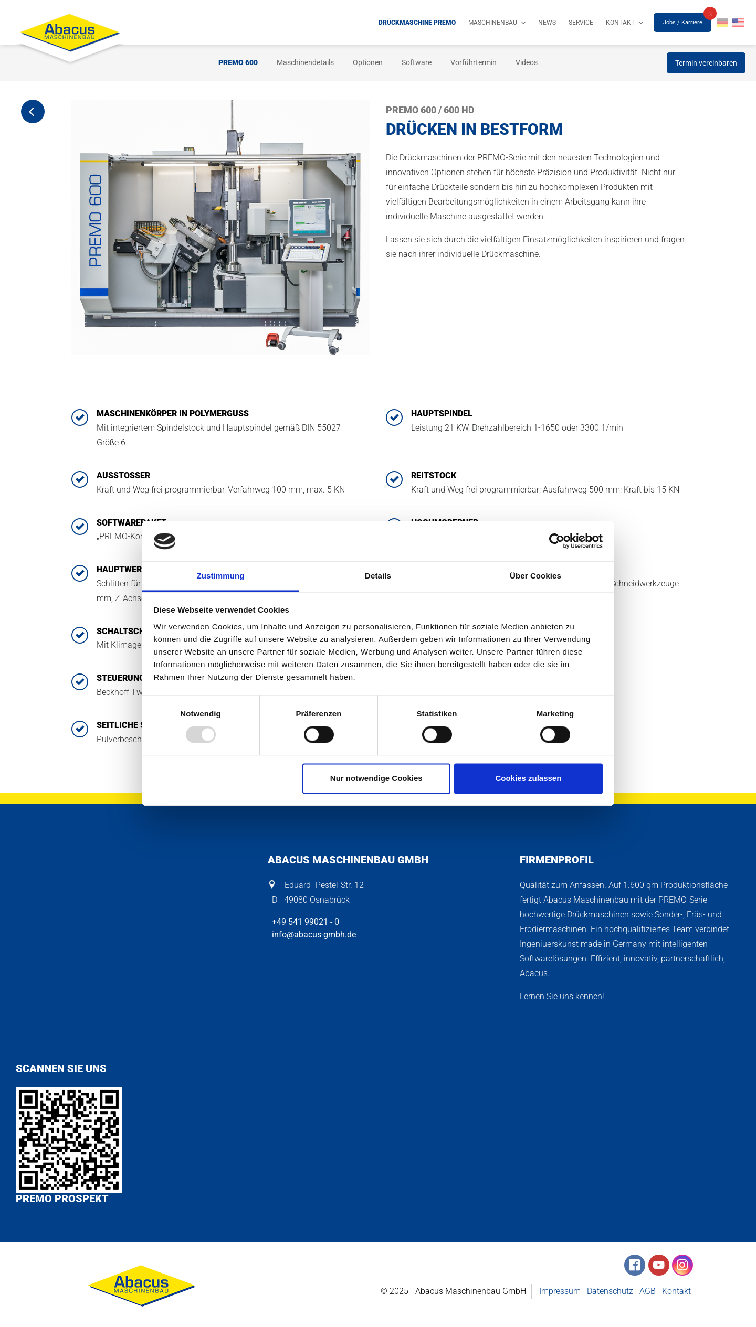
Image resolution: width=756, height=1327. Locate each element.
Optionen (368, 62)
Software (417, 62)
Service (581, 22)
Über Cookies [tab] (535, 575)
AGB (647, 1291)
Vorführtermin (473, 62)
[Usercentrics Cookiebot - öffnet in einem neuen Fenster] (557, 541)
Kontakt (620, 22)
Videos (527, 62)
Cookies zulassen (528, 778)
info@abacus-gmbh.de (312, 934)
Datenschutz (610, 1291)
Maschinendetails (305, 62)
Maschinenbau (492, 22)
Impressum (560, 1291)
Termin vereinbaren (706, 63)
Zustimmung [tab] (221, 575)
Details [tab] (378, 575)
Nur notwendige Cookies (376, 778)
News (547, 22)
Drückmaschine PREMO (417, 22)
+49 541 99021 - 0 (303, 922)
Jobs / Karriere (682, 22)
